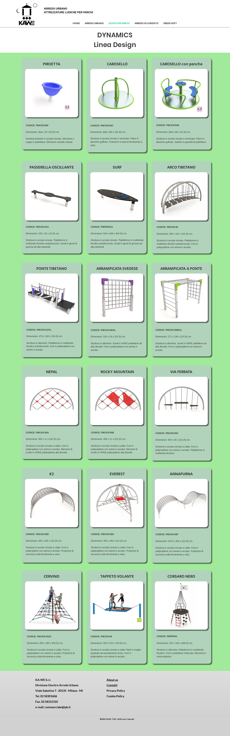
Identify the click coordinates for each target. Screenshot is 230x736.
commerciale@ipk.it (58, 707)
